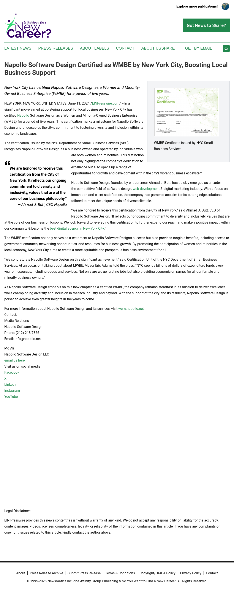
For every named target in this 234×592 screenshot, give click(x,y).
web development (146, 189)
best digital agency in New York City (77, 228)
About (20, 573)
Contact (125, 48)
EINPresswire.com (105, 103)
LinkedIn (10, 384)
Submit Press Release (84, 573)
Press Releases (55, 48)
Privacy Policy (190, 573)
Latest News (17, 48)
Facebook (11, 372)
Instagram (12, 390)
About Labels (94, 48)
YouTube (11, 397)
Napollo (23, 115)
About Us (151, 48)
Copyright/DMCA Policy (157, 573)
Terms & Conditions (120, 573)
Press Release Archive (46, 573)
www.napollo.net (131, 309)
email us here (14, 360)
